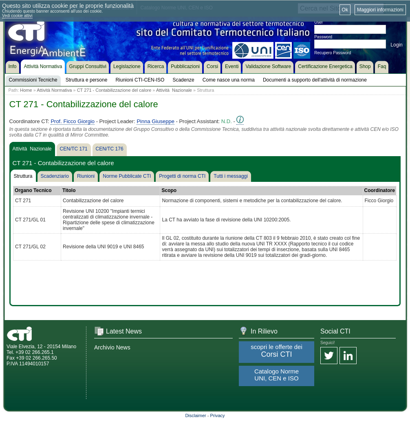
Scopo (168, 190)
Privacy (217, 415)
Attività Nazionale (174, 90)
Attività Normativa (54, 90)
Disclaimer (195, 415)
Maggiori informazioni (380, 10)
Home (26, 90)
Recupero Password (332, 53)
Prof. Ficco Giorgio (73, 121)
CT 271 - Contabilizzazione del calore (114, 90)
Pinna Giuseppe (155, 121)
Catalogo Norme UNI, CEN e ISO (276, 375)
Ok (345, 10)
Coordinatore (379, 190)
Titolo (68, 190)
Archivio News (112, 347)
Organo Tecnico (33, 190)
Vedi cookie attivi (17, 15)
